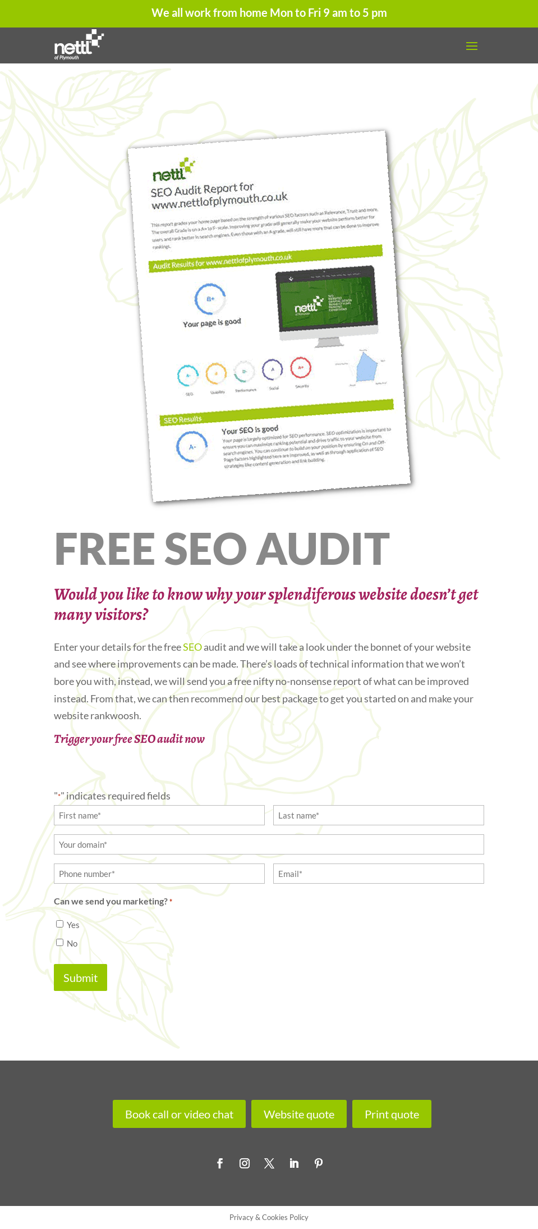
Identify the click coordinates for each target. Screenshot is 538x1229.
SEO (192, 647)
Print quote (392, 1114)
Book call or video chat (179, 1114)
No (72, 943)
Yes (73, 925)
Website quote (299, 1114)
